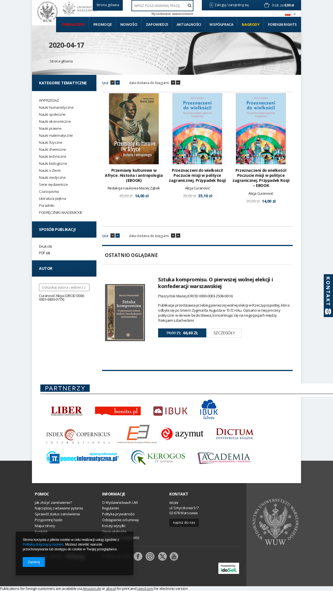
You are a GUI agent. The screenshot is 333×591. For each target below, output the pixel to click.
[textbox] (162, 5)
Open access (73, 24)
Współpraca (221, 24)
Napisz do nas (184, 522)
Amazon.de (92, 588)
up (117, 82)
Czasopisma (49, 191)
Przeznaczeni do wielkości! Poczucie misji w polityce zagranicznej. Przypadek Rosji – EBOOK (260, 178)
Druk (43, 246)
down (112, 82)
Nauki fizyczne (50, 142)
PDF (42, 252)
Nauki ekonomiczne (55, 121)
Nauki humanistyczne (56, 107)
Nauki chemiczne (52, 149)
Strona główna (61, 61)
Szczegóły (224, 332)
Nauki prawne (50, 128)
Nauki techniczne (52, 156)
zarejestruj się (238, 5)
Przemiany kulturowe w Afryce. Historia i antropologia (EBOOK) (134, 175)
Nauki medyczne (52, 177)
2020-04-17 (66, 45)
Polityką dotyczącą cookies (43, 544)
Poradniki (46, 205)
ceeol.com (145, 588)
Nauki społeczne (52, 114)
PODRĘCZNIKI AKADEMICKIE (60, 212)
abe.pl (111, 588)
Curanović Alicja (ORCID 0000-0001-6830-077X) (62, 297)
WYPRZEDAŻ (49, 100)
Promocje (102, 24)
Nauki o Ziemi (50, 170)
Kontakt (178, 494)
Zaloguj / (221, 5)
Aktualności (189, 24)
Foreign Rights (282, 24)
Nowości (128, 24)
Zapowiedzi (157, 24)
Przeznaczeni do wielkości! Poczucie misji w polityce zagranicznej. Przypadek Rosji (197, 175)
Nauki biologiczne (53, 163)
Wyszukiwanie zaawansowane (172, 14)
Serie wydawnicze (53, 184)
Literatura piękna (52, 198)
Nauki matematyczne (56, 135)
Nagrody (250, 24)
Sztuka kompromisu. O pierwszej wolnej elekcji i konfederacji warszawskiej (215, 282)
